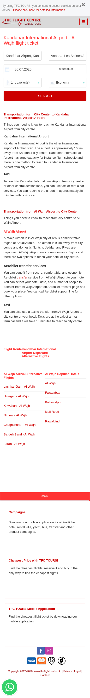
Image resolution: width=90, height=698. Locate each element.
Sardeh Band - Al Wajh (19, 434)
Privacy (67, 671)
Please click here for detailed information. (39, 10)
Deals (44, 495)
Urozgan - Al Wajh (16, 396)
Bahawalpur (53, 402)
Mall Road (52, 411)
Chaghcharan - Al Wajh (20, 425)
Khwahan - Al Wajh (17, 405)
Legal (77, 671)
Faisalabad (52, 392)
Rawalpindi (52, 421)
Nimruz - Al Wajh (15, 415)
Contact (45, 675)
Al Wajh (50, 383)
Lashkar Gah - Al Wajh (19, 386)
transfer (22, 277)
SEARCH (45, 96)
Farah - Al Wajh (14, 444)
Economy (62, 82)
